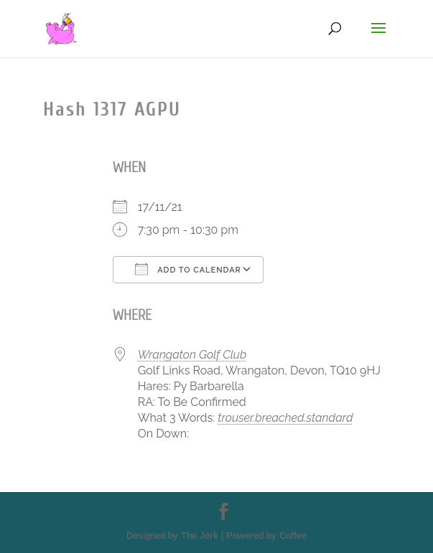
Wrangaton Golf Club (192, 354)
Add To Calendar (188, 269)
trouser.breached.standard (285, 418)
